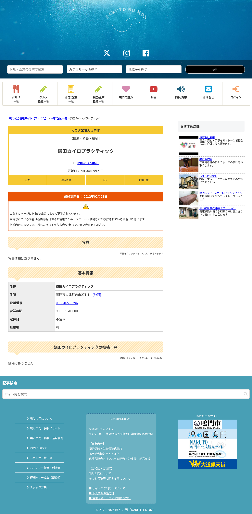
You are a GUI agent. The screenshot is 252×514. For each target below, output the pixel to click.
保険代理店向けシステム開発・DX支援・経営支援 (121, 458)
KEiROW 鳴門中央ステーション (217, 208)
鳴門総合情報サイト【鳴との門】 (28, 118)
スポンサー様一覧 (37, 458)
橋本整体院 (205, 159)
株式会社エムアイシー (104, 429)
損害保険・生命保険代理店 (107, 448)
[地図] (97, 294)
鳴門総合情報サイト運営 (106, 454)
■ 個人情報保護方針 (103, 493)
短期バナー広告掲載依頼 (41, 477)
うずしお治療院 (208, 176)
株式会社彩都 (207, 137)
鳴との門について (37, 418)
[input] (126, 394)
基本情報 (66, 180)
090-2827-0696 (88, 163)
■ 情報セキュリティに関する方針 (111, 498)
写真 (27, 180)
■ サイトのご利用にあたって (109, 488)
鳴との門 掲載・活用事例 (42, 438)
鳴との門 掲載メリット (41, 428)
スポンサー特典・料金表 (41, 468)
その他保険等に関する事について (111, 478)
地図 (105, 180)
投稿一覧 (143, 180)
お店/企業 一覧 (58, 118)
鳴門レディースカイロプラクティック (220, 193)
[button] (245, 394)
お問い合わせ (34, 448)
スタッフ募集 (34, 487)
